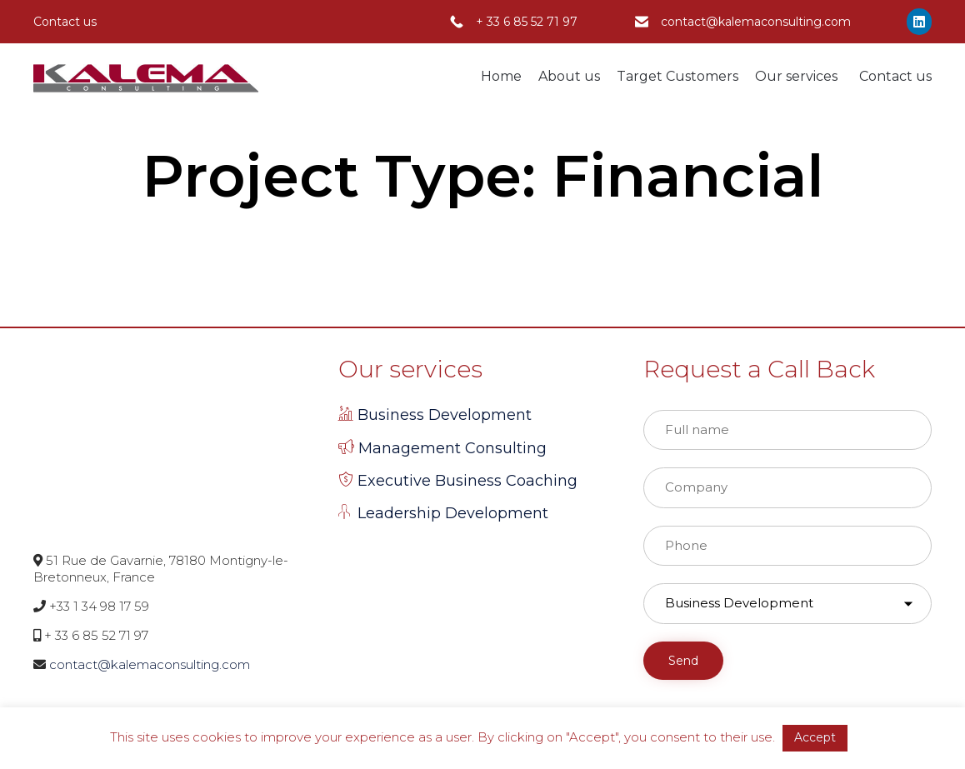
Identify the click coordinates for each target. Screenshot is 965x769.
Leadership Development (453, 513)
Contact (56, 21)
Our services (798, 76)
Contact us (895, 76)
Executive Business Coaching (468, 481)
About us (569, 76)
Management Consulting (452, 448)
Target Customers (677, 76)
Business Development (445, 415)
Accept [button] (815, 737)
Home (501, 76)
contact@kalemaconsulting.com (756, 21)
